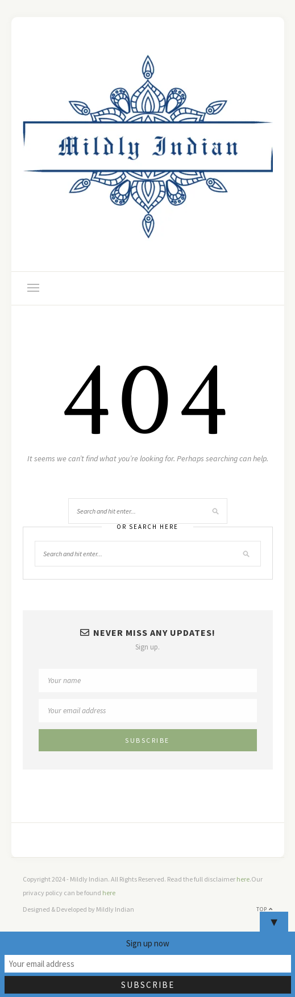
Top (264, 909)
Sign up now (147, 943)
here (243, 879)
